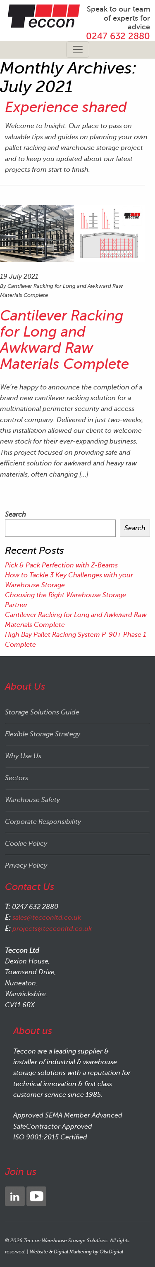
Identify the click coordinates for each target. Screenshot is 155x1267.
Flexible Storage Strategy (42, 734)
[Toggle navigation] (77, 49)
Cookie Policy (26, 843)
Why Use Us (23, 756)
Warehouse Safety (32, 800)
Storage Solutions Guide (42, 712)
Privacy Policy (26, 865)
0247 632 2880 (118, 36)
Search (15, 514)
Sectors (16, 778)
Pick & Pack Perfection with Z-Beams (61, 565)
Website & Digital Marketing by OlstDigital (76, 1252)
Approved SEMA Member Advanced (67, 1115)
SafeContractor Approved (52, 1126)
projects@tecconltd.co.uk (52, 928)
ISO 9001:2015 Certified (50, 1137)
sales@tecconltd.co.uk (46, 917)
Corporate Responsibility (43, 822)
